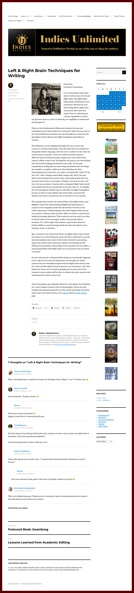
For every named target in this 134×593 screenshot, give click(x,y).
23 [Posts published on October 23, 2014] (115, 104)
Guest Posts (12, 95)
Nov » (120, 112)
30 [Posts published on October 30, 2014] (115, 108)
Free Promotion (65, 16)
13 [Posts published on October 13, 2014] (102, 100)
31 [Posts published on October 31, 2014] (119, 108)
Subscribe (52, 16)
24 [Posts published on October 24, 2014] (119, 104)
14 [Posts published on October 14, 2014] (107, 100)
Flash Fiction (119, 16)
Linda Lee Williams (22, 451)
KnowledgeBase (84, 16)
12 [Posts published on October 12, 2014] (98, 100)
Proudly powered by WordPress (31, 584)
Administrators (13, 90)
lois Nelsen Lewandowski (24, 488)
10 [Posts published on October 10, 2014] (119, 97)
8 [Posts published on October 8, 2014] (111, 97)
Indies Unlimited (13, 584)
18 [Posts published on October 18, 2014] (123, 100)
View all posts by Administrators (65, 344)
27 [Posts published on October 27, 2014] (103, 108)
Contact (30, 21)
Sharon (17, 405)
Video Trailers (103, 426)
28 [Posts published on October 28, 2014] (107, 108)
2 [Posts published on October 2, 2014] (115, 93)
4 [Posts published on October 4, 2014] (123, 93)
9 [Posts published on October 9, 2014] (115, 97)
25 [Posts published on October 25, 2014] (124, 104)
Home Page (13, 16)
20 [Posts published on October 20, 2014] (103, 104)
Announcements (103, 415)
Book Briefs (102, 418)
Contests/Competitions (106, 420)
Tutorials (101, 424)
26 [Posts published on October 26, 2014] (98, 108)
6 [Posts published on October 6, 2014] (102, 97)
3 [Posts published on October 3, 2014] (119, 93)
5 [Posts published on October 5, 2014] (98, 97)
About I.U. (25, 16)
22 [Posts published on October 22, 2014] (111, 104)
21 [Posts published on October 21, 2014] (107, 104)
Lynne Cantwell (20, 388)
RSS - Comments (104, 400)
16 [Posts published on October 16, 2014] (115, 100)
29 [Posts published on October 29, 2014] (111, 108)
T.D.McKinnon (20, 425)
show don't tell (13, 98)
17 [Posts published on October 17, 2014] (119, 100)
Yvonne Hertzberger (22, 371)
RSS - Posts (102, 398)
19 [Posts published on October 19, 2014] (98, 104)
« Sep (102, 112)
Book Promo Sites (101, 16)
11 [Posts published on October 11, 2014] (123, 97)
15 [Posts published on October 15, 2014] (111, 100)
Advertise (38, 16)
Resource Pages (15, 21)
